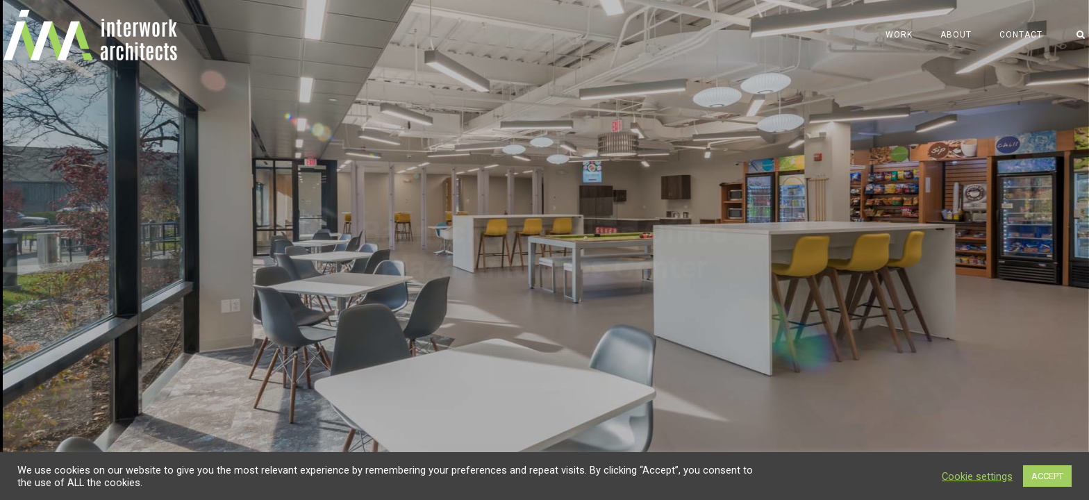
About (956, 35)
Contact (1020, 35)
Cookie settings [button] (977, 476)
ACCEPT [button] (1047, 476)
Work (899, 35)
